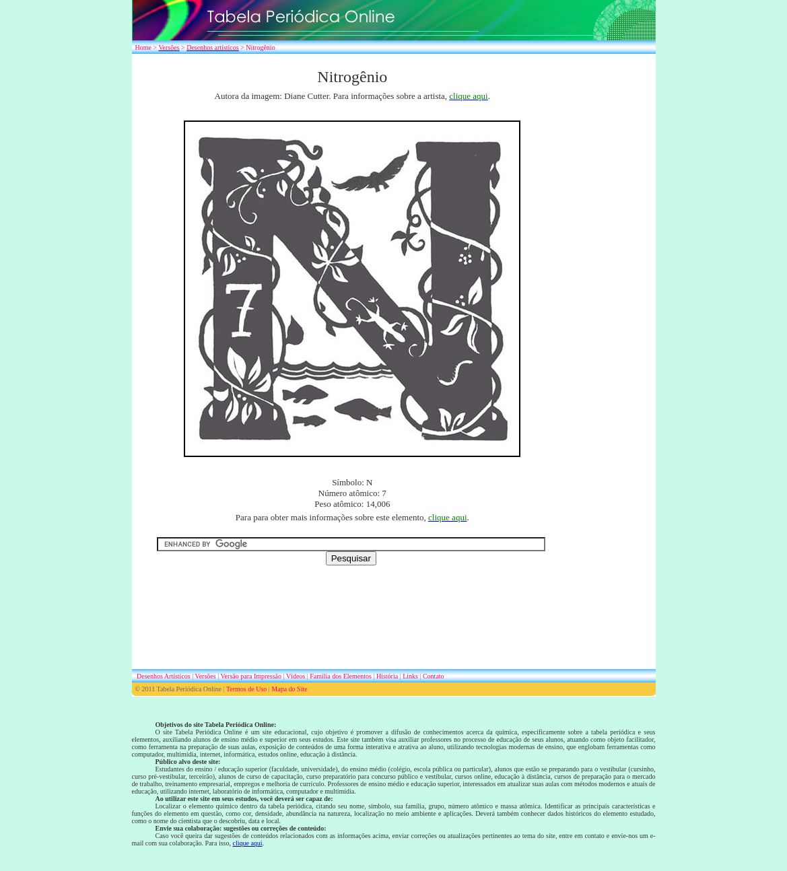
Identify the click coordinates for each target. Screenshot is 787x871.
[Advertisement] (613, 269)
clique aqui (247, 843)
